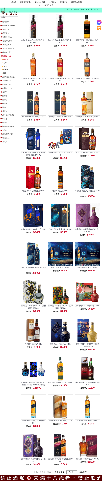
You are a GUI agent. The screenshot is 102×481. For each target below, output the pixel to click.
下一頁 (53, 472)
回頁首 (84, 472)
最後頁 (61, 472)
